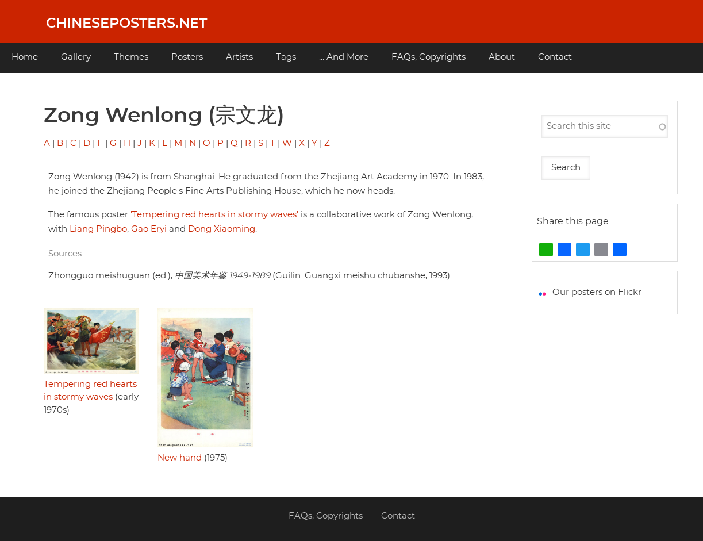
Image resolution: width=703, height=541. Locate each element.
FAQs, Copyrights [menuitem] (428, 57)
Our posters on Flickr (596, 292)
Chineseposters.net (126, 23)
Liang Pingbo (98, 229)
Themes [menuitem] (131, 57)
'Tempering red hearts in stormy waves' (214, 214)
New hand (179, 458)
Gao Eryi (149, 229)
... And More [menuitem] (343, 57)
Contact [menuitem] (555, 57)
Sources (65, 254)
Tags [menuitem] (286, 57)
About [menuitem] (502, 57)
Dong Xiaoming (221, 229)
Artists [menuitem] (239, 57)
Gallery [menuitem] (76, 57)
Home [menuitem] (24, 57)
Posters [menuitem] (187, 57)
